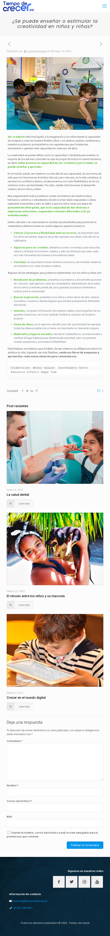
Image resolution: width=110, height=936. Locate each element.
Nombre (12, 785)
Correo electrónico (19, 801)
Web (9, 816)
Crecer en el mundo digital (26, 698)
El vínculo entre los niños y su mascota (36, 596)
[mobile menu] (104, 6)
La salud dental (18, 495)
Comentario (15, 741)
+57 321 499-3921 (22, 907)
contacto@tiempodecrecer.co (29, 901)
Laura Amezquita (37, 51)
